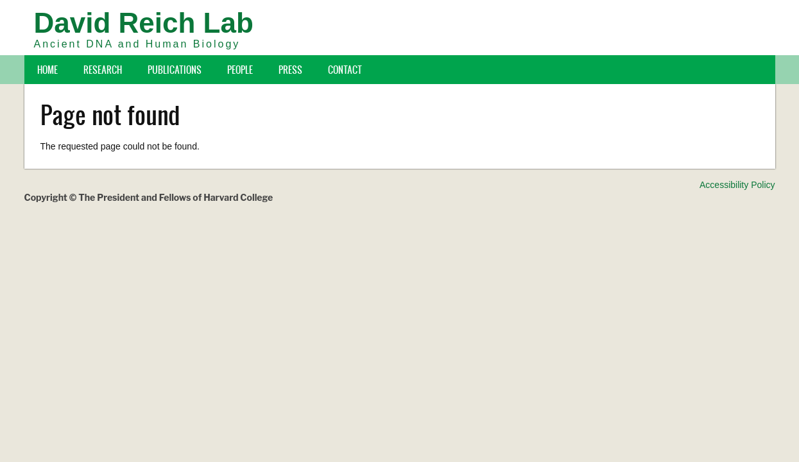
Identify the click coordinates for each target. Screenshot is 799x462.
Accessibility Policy (737, 185)
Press (290, 69)
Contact (345, 69)
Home (47, 69)
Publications (175, 69)
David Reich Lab (143, 22)
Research (102, 69)
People (240, 69)
